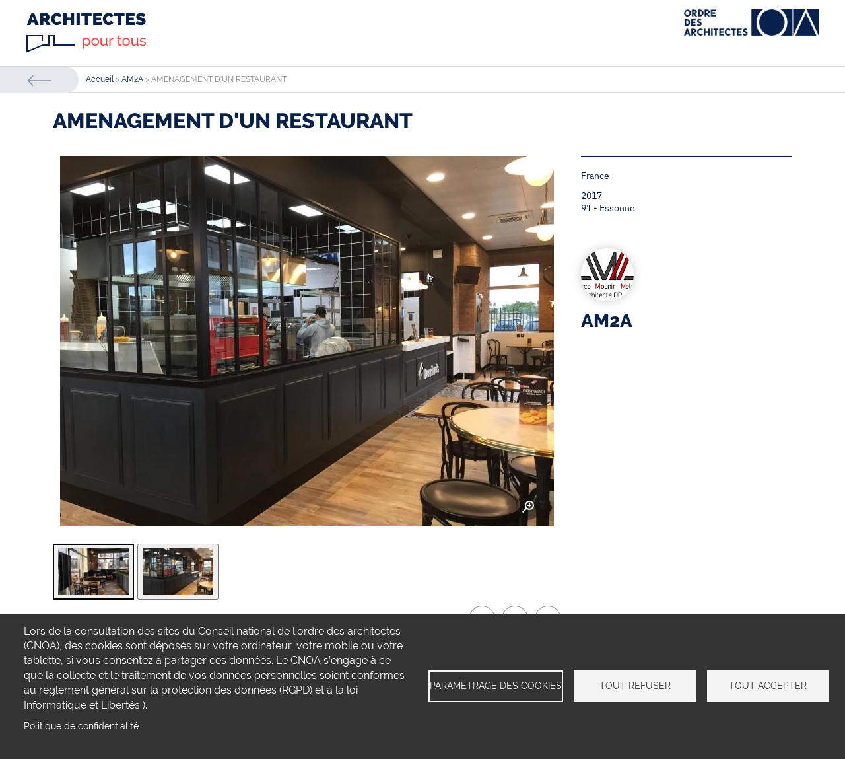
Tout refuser (635, 685)
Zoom (528, 507)
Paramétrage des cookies (496, 685)
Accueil (100, 79)
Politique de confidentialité (81, 726)
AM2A (132, 79)
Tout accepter (768, 685)
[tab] (93, 572)
